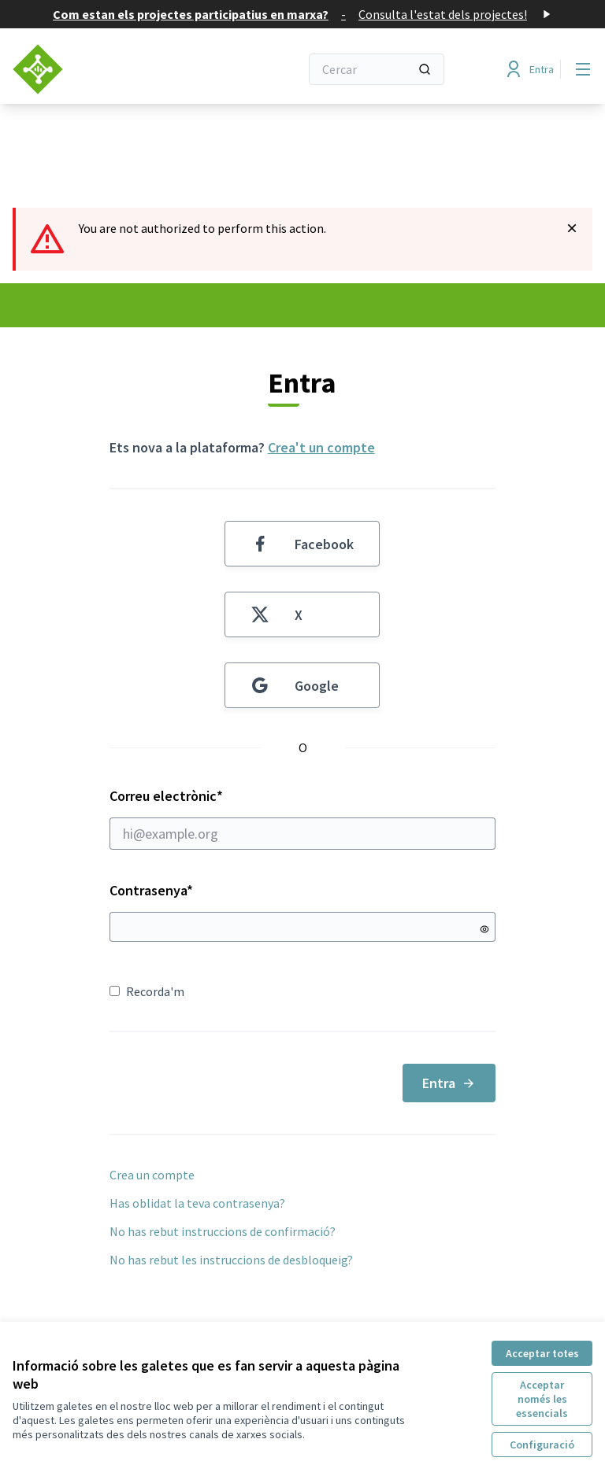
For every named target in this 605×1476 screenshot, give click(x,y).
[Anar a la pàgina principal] (117, 69)
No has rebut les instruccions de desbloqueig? (231, 1260)
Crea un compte (152, 1175)
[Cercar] (377, 69)
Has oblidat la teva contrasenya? (197, 1203)
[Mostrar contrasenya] (484, 929)
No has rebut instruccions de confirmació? (222, 1231)
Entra (449, 1083)
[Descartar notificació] (572, 228)
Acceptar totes (542, 1353)
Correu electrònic (302, 818)
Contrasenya (151, 890)
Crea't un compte (321, 447)
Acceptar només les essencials (542, 1399)
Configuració (542, 1444)
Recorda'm (146, 991)
